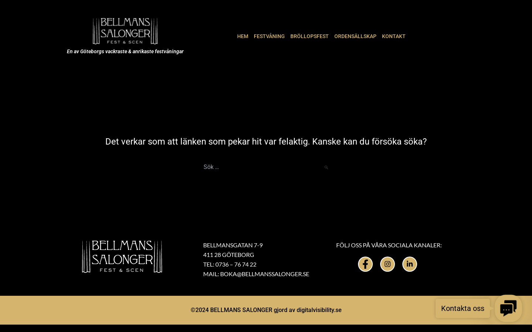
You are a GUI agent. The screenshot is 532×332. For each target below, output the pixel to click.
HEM (242, 36)
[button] (508, 308)
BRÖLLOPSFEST (309, 36)
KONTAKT (394, 36)
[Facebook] (365, 264)
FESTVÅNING (269, 36)
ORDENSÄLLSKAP (355, 36)
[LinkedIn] (409, 264)
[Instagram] (387, 264)
